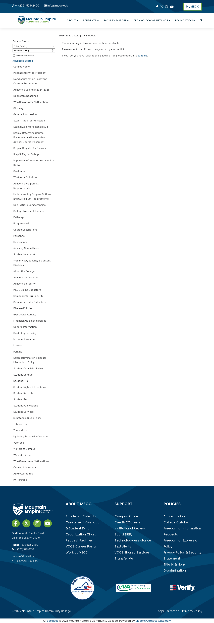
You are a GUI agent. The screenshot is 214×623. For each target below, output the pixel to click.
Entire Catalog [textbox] (20, 46)
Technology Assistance (151, 20)
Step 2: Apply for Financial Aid (30, 126)
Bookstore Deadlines (25, 95)
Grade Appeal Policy (24, 332)
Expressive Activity (24, 314)
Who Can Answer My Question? (31, 101)
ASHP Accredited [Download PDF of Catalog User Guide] (23, 473)
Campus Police (126, 516)
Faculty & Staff (116, 20)
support (142, 55)
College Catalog (176, 522)
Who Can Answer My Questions (31, 461)
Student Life (20, 380)
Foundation (185, 20)
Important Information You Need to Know (33, 162)
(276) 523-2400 (29, 544)
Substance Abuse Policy (27, 417)
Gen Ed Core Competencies (29, 204)
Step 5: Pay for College (26, 154)
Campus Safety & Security (28, 295)
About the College (24, 271)
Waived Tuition (22, 454)
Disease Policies (22, 308)
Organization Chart (81, 534)
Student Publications (25, 405)
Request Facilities (79, 540)
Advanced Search (23, 60)
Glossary (18, 108)
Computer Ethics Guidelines (29, 302)
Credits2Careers (128, 522)
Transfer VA (124, 558)
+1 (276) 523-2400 (27, 6)
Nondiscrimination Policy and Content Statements (30, 81)
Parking (17, 351)
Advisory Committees (26, 248)
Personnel (19, 235)
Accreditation (174, 516)
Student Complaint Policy (28, 368)
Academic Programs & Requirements (26, 185)
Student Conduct (23, 374)
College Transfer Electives (28, 211)
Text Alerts (123, 546)
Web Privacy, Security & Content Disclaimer (32, 262)
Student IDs (20, 399)
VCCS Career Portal (81, 546)
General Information (25, 114)
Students (91, 20)
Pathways (19, 217)
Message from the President (29, 72)
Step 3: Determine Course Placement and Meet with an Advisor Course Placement (29, 137)
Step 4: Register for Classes (29, 148)
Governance (20, 241)
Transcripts (20, 430)
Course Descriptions (25, 229)
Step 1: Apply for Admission (29, 120)
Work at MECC (77, 552)
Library (17, 345)
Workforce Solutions (25, 177)
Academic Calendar (81, 516)
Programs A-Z (21, 223)
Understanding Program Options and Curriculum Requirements (32, 196)
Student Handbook (24, 254)
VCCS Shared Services (132, 552)
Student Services (23, 411)
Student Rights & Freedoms (29, 386)
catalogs (52, 621)
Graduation (19, 171)
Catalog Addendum (24, 467)
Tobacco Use (20, 424)
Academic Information (26, 277)
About (72, 20)
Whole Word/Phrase (25, 55)
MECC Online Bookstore (27, 289)
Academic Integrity (24, 283)
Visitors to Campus (24, 448)
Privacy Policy (192, 611)
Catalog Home (21, 66)
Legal (160, 611)
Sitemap (173, 611)
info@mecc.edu (57, 6)
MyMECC (192, 7)
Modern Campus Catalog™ (153, 621)
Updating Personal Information (31, 436)
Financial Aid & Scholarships (29, 320)
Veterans (18, 442)
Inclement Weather (24, 339)
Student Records (23, 393)
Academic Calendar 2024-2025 (31, 89)
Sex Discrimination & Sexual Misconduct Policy (29, 360)
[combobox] (34, 46)
